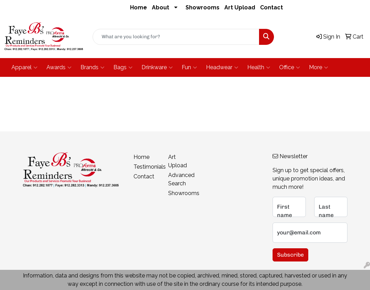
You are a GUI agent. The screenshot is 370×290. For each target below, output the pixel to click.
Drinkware (157, 67)
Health (258, 67)
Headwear (222, 67)
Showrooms (203, 7)
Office (289, 67)
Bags (122, 67)
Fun (189, 67)
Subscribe (290, 254)
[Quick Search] (176, 37)
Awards (58, 67)
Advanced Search (181, 179)
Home (138, 7)
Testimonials (147, 166)
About (160, 7)
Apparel (24, 67)
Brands (92, 67)
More (318, 67)
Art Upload (239, 7)
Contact (271, 7)
